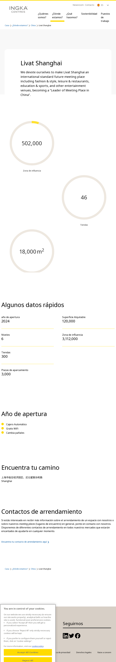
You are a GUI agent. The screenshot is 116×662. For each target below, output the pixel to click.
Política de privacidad (61, 652)
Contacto (89, 4)
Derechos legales (84, 652)
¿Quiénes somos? (43, 15)
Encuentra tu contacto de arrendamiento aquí (25, 541)
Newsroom (78, 4)
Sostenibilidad (89, 13)
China (33, 25)
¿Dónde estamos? (57, 15)
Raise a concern (104, 652)
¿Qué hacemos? (71, 15)
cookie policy (38, 653)
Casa (7, 25)
